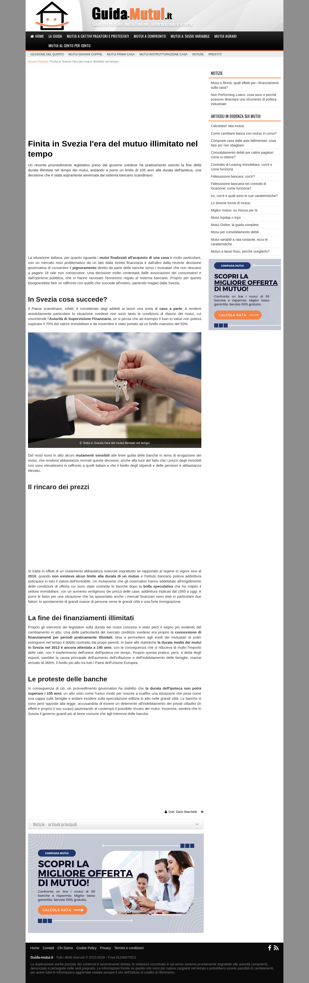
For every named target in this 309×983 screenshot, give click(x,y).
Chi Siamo (65, 948)
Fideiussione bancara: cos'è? (233, 176)
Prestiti (215, 54)
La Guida (55, 36)
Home (37, 36)
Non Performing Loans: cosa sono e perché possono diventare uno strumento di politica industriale (244, 99)
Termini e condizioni (129, 948)
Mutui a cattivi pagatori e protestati (98, 36)
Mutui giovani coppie (85, 54)
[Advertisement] (115, 102)
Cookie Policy (86, 948)
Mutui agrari (225, 36)
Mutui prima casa (121, 54)
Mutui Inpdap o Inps (226, 217)
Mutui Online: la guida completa (235, 225)
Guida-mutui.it (41, 957)
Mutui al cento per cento (70, 45)
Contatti (48, 948)
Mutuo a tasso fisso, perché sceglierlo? (240, 251)
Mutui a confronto (150, 36)
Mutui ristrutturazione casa (164, 54)
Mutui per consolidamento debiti (235, 232)
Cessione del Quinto (47, 54)
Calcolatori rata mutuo (227, 126)
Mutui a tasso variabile (190, 36)
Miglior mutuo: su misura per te (234, 210)
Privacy (105, 948)
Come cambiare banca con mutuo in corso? (244, 133)
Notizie (198, 54)
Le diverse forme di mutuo (230, 203)
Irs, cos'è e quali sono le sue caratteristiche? (244, 196)
